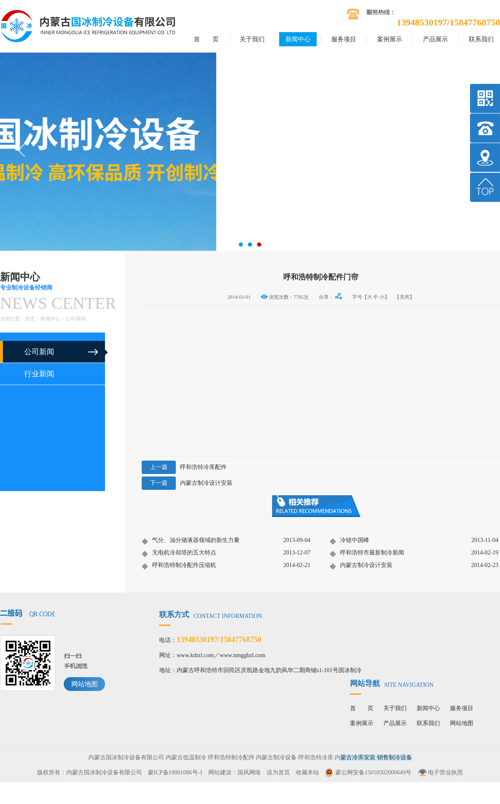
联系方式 (210, 614)
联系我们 (481, 39)
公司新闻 (76, 319)
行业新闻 (39, 374)
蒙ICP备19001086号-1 (175, 772)
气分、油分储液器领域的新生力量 (191, 540)
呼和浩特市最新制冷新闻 (367, 553)
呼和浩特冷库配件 (184, 467)
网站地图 (84, 684)
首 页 (206, 39)
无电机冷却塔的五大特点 (179, 553)
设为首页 (278, 772)
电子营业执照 (440, 772)
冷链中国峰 (349, 540)
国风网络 (249, 772)
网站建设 (220, 772)
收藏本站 (307, 772)
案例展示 (389, 39)
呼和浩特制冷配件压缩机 (179, 565)
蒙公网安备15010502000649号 (373, 772)
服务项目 (343, 39)
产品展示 (435, 39)
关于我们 (252, 39)
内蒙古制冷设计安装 (187, 483)
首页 (30, 319)
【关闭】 (405, 297)
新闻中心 (297, 39)
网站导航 (391, 683)
